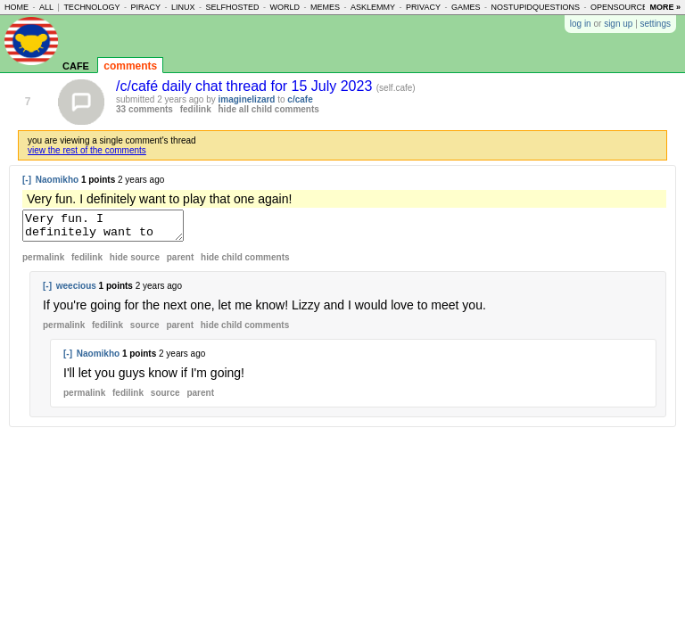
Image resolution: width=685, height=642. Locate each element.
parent (180, 263)
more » (665, 7)
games (466, 7)
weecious (76, 291)
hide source (135, 263)
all (46, 7)
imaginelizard (247, 99)
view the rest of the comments (87, 150)
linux (183, 7)
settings (655, 24)
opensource (619, 7)
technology (91, 7)
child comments (245, 263)
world (285, 7)
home (16, 7)
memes (325, 7)
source (145, 330)
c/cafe (299, 99)
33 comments (144, 109)
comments (130, 66)
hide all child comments (269, 109)
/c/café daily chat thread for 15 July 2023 (246, 86)
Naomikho (57, 180)
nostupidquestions (535, 7)
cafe (75, 64)
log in (580, 24)
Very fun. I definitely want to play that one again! (112, 228)
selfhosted (232, 7)
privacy (423, 7)
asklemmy (373, 7)
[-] (26, 180)
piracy (145, 7)
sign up (618, 24)
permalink (43, 263)
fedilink (195, 109)
